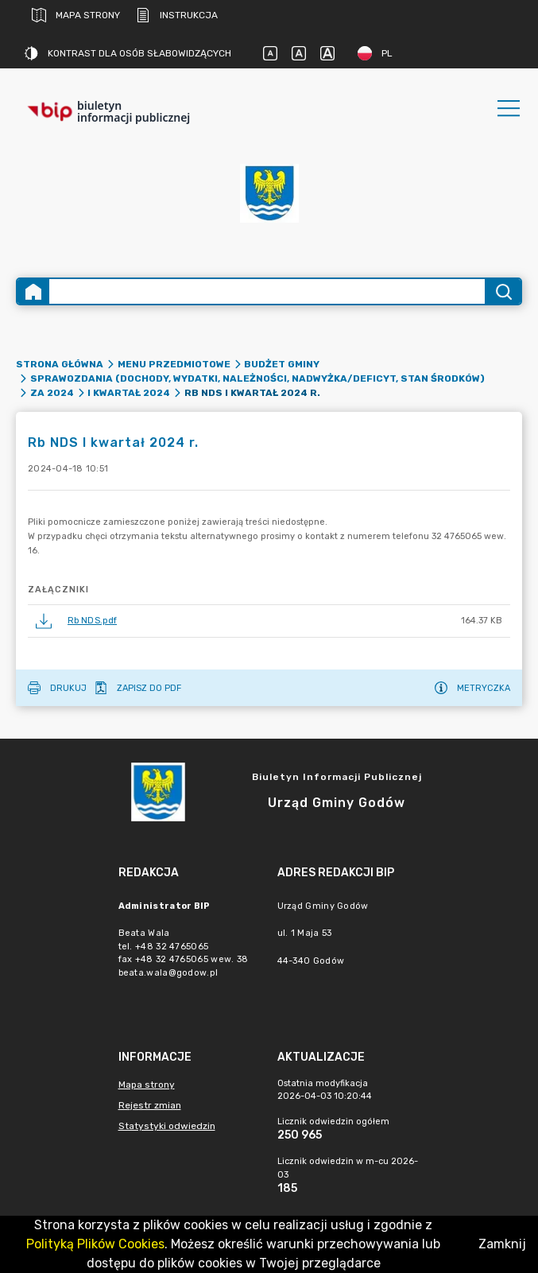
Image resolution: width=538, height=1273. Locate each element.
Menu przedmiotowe (174, 364)
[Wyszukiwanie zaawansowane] (267, 291)
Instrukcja (177, 15)
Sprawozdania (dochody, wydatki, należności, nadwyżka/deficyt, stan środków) (257, 378)
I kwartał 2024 (128, 392)
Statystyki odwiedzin (166, 1125)
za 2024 (52, 392)
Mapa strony (76, 15)
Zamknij (502, 1244)
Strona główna (59, 364)
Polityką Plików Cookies (95, 1244)
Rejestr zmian (149, 1105)
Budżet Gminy (281, 364)
